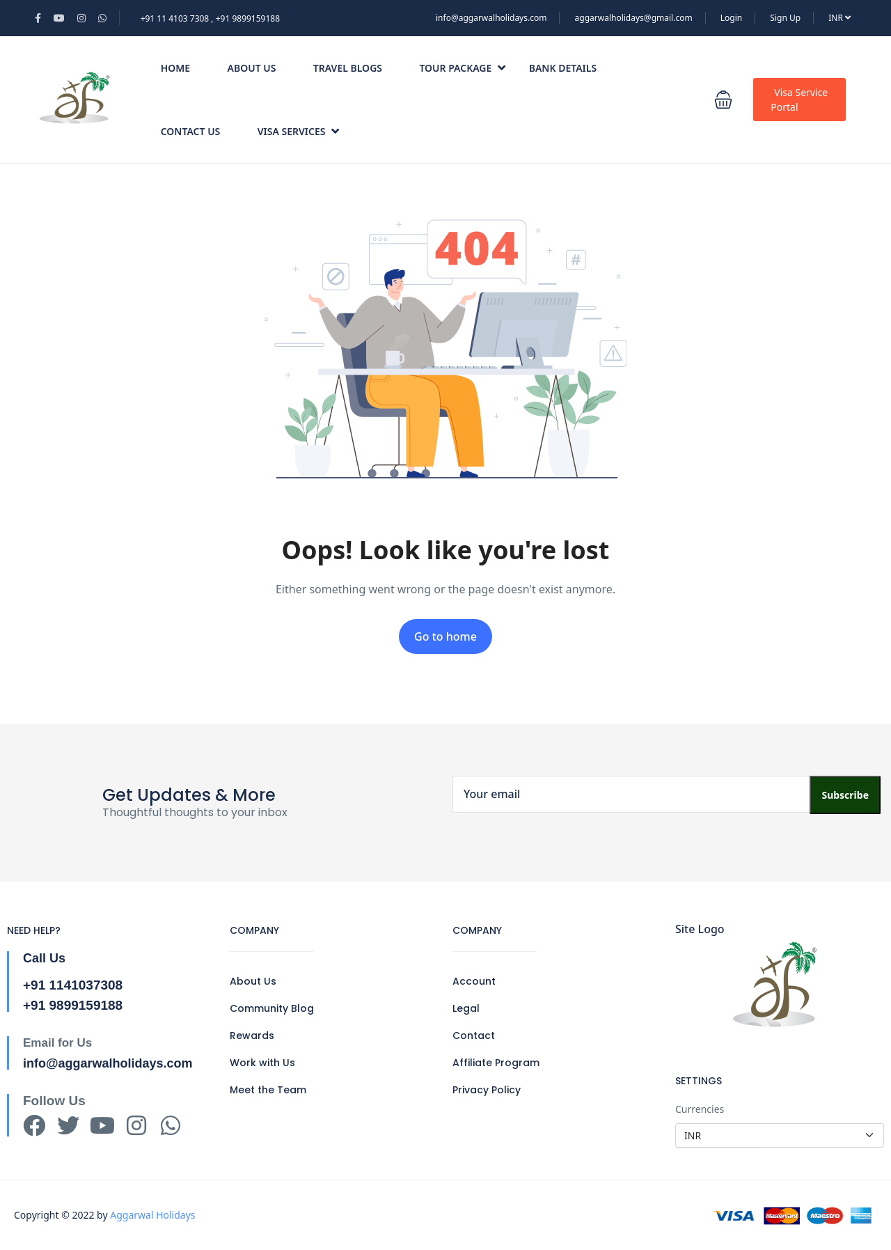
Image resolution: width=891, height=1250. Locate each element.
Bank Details (563, 68)
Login (731, 18)
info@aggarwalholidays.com (491, 18)
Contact (473, 1035)
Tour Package (462, 68)
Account (474, 981)
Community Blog (272, 1008)
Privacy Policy (486, 1090)
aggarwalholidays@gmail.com (634, 18)
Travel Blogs (347, 68)
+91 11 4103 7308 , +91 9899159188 (210, 18)
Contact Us (191, 131)
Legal (466, 1008)
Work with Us (262, 1063)
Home (175, 68)
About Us (252, 68)
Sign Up (785, 18)
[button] (723, 100)
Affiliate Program (495, 1063)
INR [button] (839, 18)
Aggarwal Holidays (152, 1214)
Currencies (699, 1109)
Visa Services (299, 131)
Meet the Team (268, 1090)
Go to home (445, 636)
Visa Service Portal (799, 100)
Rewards (252, 1035)
